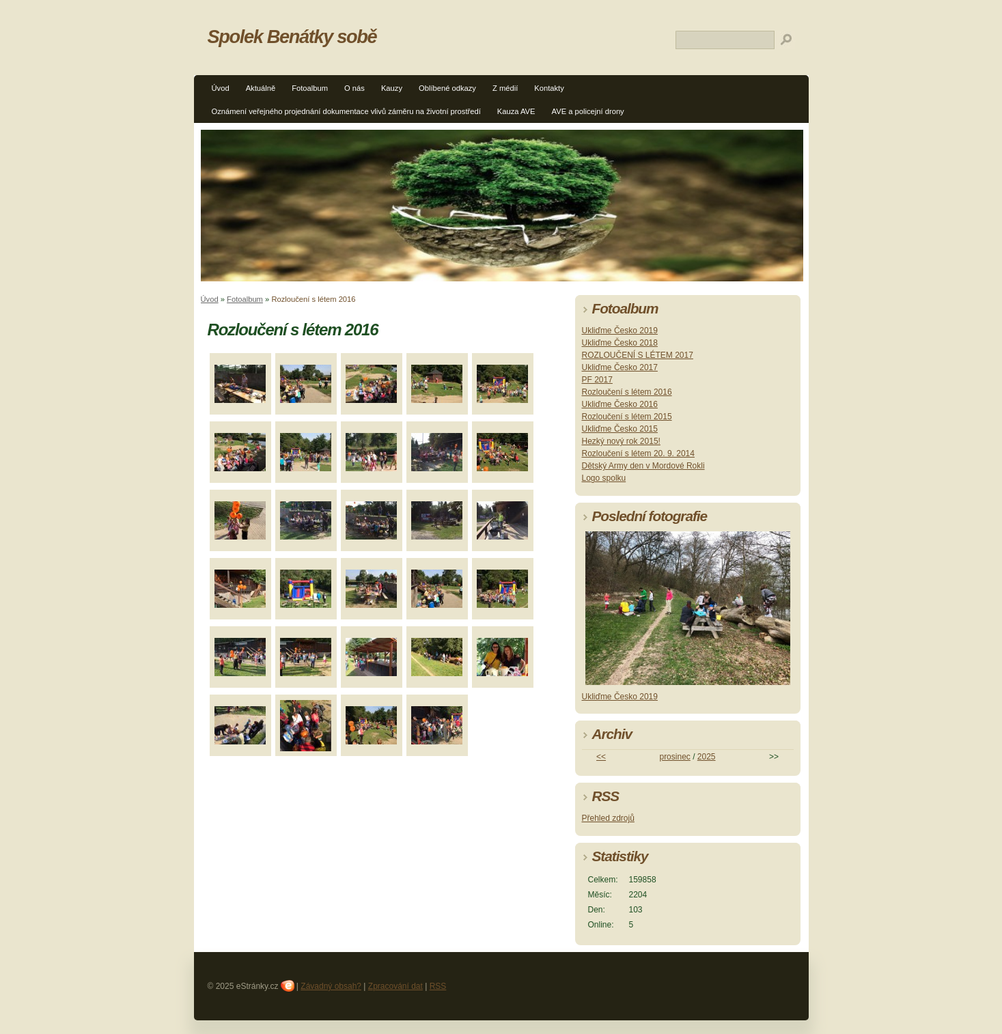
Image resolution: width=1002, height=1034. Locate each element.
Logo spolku (604, 478)
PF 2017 (597, 380)
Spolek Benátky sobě (292, 36)
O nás (354, 88)
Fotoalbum (310, 88)
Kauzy (391, 88)
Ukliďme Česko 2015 (620, 429)
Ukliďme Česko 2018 (620, 343)
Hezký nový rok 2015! (621, 441)
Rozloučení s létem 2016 (627, 392)
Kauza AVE (516, 111)
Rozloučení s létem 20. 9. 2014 (638, 453)
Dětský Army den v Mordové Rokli (643, 466)
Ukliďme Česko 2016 (620, 404)
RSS (438, 986)
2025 (706, 756)
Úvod (220, 88)
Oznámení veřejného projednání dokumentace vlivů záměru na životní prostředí (346, 111)
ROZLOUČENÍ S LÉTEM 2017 (637, 355)
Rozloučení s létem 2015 (627, 416)
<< (601, 756)
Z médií (505, 88)
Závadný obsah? (331, 986)
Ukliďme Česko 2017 (620, 367)
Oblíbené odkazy (447, 88)
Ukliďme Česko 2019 (620, 330)
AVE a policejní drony (588, 111)
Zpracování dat (395, 986)
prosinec (674, 756)
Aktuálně (261, 88)
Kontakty (549, 88)
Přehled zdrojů (608, 818)
